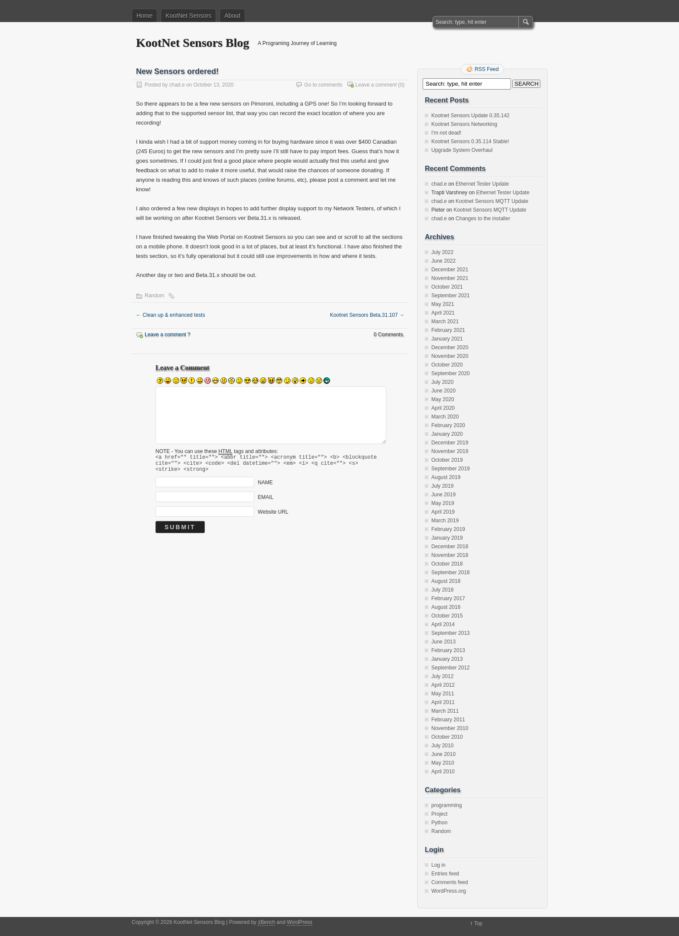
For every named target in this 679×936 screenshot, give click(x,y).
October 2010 (447, 737)
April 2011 (443, 702)
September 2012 (450, 668)
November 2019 (449, 451)
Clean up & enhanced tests (170, 315)
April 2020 (443, 408)
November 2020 (449, 356)
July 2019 (442, 486)
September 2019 (450, 469)
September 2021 (450, 296)
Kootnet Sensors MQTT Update (492, 201)
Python (439, 823)
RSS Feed (486, 69)
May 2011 (442, 694)
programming (446, 805)
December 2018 (449, 547)
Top (478, 923)
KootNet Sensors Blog (192, 42)
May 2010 (442, 763)
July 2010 (442, 746)
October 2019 (447, 460)
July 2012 (442, 676)
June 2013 (443, 642)
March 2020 (445, 417)
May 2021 (442, 304)
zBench (266, 922)
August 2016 (445, 607)
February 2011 (448, 720)
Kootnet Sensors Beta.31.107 (367, 315)
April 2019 (443, 512)
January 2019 (447, 538)
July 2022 (442, 252)
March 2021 (445, 321)
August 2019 (445, 477)
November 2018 (449, 555)
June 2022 (443, 261)
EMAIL (265, 501)
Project (439, 814)
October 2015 (447, 616)
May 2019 (442, 503)
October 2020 (447, 365)
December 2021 (449, 270)
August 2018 (445, 581)
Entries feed (445, 874)
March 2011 (445, 711)
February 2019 (448, 529)
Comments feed (449, 882)
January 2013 (447, 659)
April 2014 (443, 624)
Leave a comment (376, 85)
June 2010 (443, 754)
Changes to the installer (483, 219)
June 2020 (443, 391)
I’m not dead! (446, 133)
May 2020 (442, 399)
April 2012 (443, 685)
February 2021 (448, 330)
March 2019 (445, 521)
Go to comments (323, 85)
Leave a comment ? (167, 334)
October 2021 (447, 287)
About (232, 15)
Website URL (273, 516)
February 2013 (448, 650)
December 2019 (449, 443)
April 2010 (443, 772)
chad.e (177, 85)
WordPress (299, 922)
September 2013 (450, 633)
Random (154, 296)
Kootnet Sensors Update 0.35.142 (470, 116)
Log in (438, 865)
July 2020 (442, 382)
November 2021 (449, 278)
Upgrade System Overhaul (461, 150)
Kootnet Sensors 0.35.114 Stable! (470, 141)
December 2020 (449, 347)
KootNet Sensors (188, 15)
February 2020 (448, 425)
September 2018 (450, 572)
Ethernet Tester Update (482, 184)
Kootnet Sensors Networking (464, 124)
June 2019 (443, 495)
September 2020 (450, 373)
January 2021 (447, 339)
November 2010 (449, 728)
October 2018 (447, 564)
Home (144, 15)
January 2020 (447, 434)
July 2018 (442, 590)
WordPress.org (448, 891)
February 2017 (448, 598)
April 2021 (443, 313)
